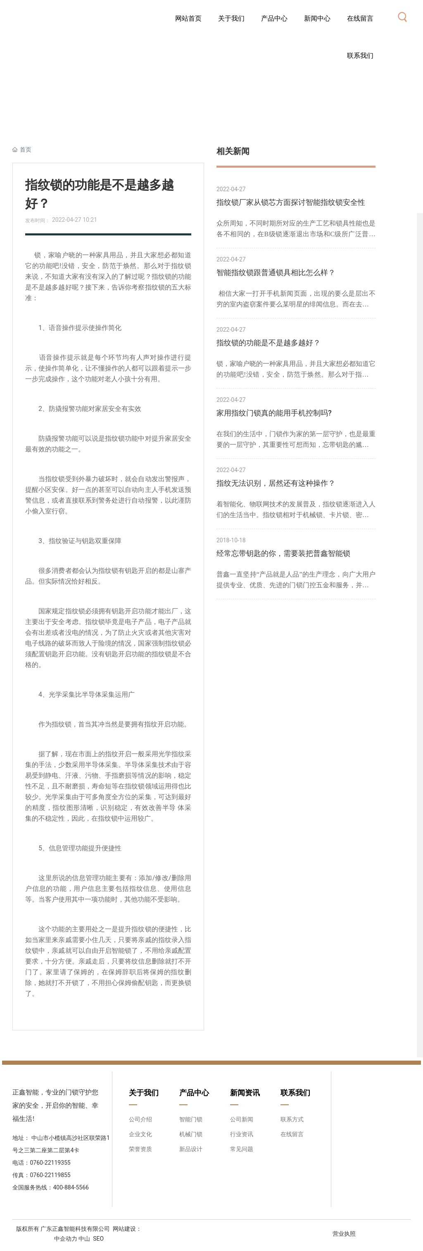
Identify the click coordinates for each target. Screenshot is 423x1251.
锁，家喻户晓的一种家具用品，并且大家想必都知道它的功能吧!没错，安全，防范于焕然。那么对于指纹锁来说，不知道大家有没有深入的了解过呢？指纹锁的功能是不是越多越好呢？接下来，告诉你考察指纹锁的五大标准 (295, 370)
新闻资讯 (245, 1092)
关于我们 (144, 1092)
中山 (84, 1238)
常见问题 (241, 1149)
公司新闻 (241, 1119)
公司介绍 (140, 1119)
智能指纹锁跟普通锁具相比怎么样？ (275, 272)
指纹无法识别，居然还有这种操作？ (275, 483)
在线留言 (292, 1134)
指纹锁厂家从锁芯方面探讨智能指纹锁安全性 (290, 202)
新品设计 (190, 1149)
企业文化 (140, 1134)
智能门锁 (190, 1119)
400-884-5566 (70, 1187)
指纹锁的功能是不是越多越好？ (268, 342)
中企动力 (65, 1238)
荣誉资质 (140, 1149)
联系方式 (292, 1119)
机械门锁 (190, 1134)
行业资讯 (241, 1134)
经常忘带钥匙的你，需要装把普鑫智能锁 (283, 553)
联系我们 (295, 1092)
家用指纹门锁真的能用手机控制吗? (274, 412)
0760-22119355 (51, 1162)
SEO (98, 1238)
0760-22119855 (50, 1175)
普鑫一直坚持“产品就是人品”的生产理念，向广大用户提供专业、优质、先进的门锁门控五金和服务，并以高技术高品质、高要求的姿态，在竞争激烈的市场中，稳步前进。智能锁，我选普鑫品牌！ (295, 581)
